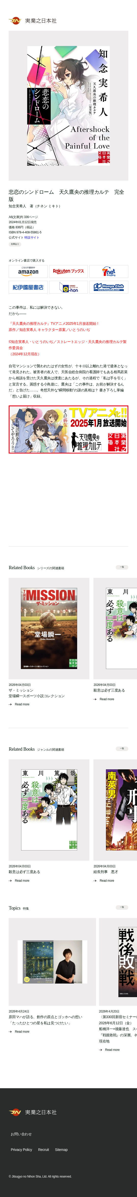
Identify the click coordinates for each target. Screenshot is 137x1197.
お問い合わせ (21, 1134)
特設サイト (31, 237)
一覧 (122, 567)
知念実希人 (17, 206)
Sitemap (61, 1150)
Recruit (43, 1150)
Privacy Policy (21, 1150)
